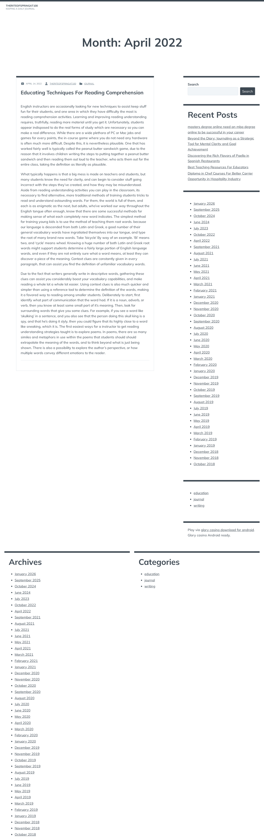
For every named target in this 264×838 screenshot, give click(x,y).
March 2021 (203, 280)
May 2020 (201, 340)
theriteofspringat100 (22, 5)
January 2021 (204, 292)
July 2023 (201, 225)
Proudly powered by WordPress (23, 833)
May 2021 (201, 268)
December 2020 (206, 298)
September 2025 (206, 207)
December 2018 (206, 442)
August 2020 (203, 322)
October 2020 (204, 310)
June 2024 (201, 219)
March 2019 (203, 424)
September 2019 (206, 388)
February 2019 (205, 430)
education (201, 483)
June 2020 (201, 334)
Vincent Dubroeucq (74, 833)
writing (199, 495)
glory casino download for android (227, 519)
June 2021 (201, 262)
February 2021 (205, 286)
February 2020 (205, 358)
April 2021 (202, 274)
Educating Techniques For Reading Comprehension (82, 92)
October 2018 (204, 454)
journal (89, 83)
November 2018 (206, 448)
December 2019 (206, 370)
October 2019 (204, 382)
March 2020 (203, 352)
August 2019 (203, 394)
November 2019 (206, 376)
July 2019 (201, 400)
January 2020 (204, 364)
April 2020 (202, 346)
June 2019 (201, 406)
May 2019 (201, 412)
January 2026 (204, 201)
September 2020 (206, 316)
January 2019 (204, 436)
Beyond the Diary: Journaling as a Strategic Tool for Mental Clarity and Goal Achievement (221, 143)
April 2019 (202, 418)
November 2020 (206, 304)
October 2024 (204, 213)
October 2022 (204, 231)
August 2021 (203, 249)
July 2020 (201, 328)
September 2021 (206, 243)
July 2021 (201, 256)
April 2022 (202, 238)
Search (193, 84)
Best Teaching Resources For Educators (218, 166)
